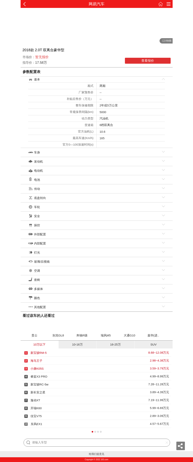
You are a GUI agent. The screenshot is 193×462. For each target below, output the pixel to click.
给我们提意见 (96, 454)
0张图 (166, 41)
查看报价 (147, 60)
